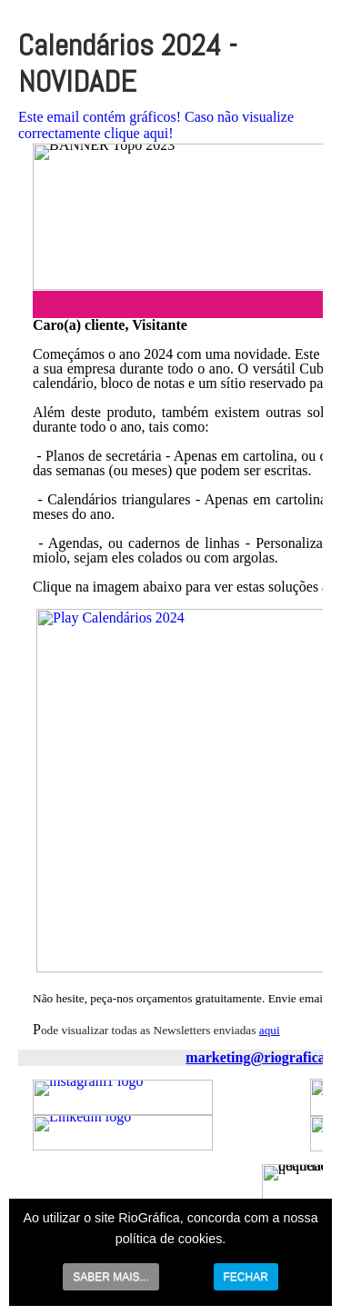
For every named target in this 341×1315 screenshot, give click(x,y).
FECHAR (246, 1276)
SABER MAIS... (110, 1276)
